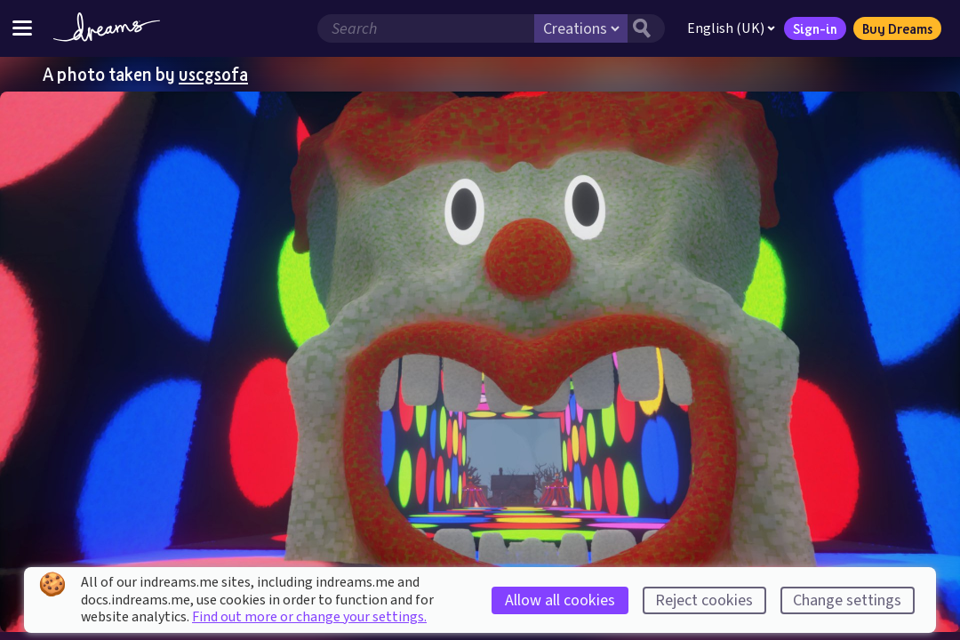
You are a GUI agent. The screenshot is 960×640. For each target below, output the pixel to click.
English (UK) (731, 28)
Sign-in (815, 28)
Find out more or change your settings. (309, 617)
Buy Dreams (897, 28)
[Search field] (425, 28)
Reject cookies (704, 600)
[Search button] (646, 28)
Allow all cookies (560, 600)
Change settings (847, 600)
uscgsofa (213, 73)
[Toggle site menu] (22, 28)
